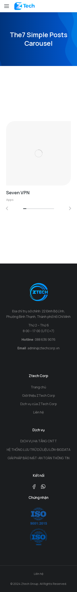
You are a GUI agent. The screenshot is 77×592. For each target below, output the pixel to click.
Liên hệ (38, 574)
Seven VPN (18, 193)
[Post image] (38, 153)
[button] (24, 208)
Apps (10, 200)
